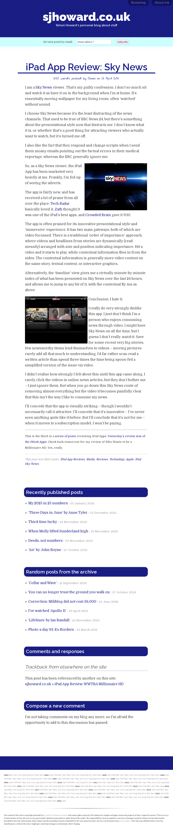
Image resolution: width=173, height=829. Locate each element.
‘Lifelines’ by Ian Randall (49, 620)
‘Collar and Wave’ (42, 583)
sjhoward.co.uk (86, 18)
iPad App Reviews (73, 459)
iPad (138, 459)
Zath (58, 209)
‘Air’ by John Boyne (44, 550)
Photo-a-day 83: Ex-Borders (51, 629)
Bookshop (138, 3)
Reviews (102, 459)
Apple (130, 459)
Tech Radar (60, 204)
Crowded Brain (98, 215)
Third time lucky (42, 522)
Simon (91, 78)
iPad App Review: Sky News (86, 67)
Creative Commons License (56, 815)
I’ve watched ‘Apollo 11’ (47, 611)
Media (90, 459)
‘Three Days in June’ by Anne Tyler (57, 513)
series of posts (65, 436)
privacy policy (125, 821)
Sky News (44, 87)
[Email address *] (93, 42)
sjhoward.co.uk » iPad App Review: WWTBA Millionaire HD (74, 684)
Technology (116, 459)
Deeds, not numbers (45, 541)
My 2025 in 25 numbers (48, 503)
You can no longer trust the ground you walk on (69, 592)
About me (162, 3)
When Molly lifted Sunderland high (58, 531)
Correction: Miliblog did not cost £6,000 (62, 601)
